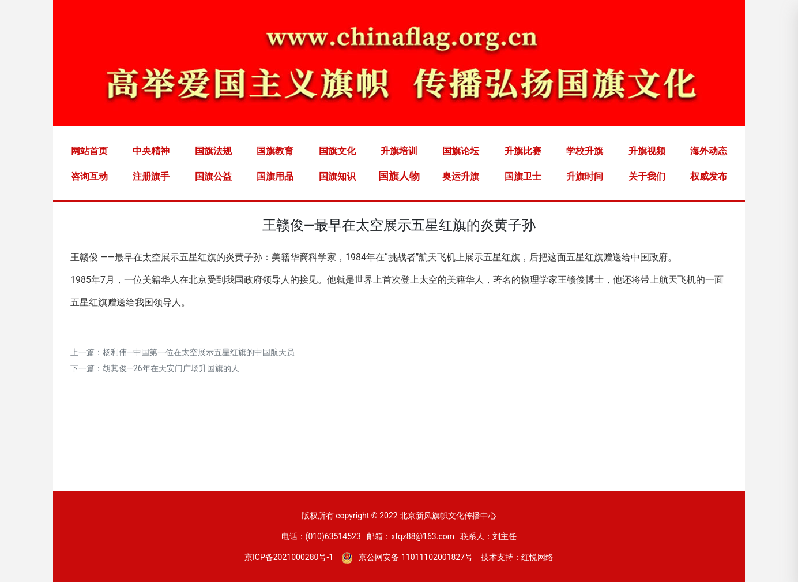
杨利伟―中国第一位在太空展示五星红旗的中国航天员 (199, 352)
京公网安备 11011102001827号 (407, 557)
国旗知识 (337, 176)
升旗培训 (399, 151)
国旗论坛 (460, 151)
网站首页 (89, 151)
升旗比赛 (523, 151)
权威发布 (708, 176)
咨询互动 (89, 176)
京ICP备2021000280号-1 (288, 557)
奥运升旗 (460, 176)
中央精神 (151, 151)
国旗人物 (399, 176)
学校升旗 (584, 151)
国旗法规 (213, 151)
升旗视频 (646, 151)
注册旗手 (151, 176)
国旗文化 (337, 151)
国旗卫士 (523, 176)
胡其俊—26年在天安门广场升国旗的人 (171, 368)
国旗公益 (213, 176)
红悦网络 (537, 557)
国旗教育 (275, 151)
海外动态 (708, 151)
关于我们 (646, 176)
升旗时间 (584, 176)
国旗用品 (275, 176)
